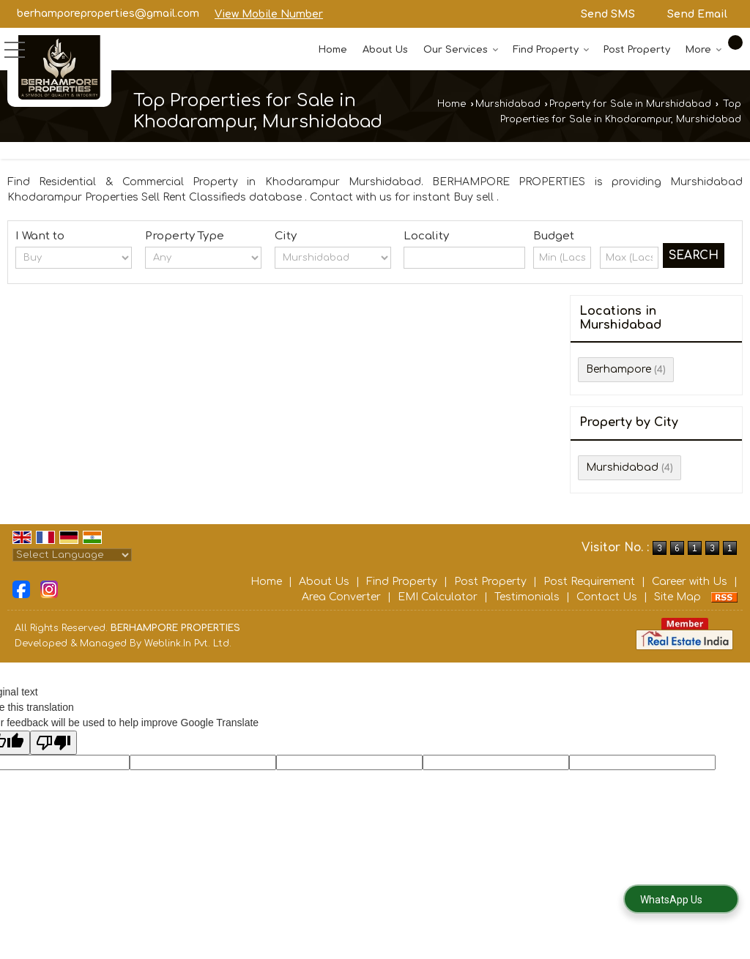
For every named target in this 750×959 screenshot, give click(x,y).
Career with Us (689, 581)
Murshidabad (508, 104)
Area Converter (341, 597)
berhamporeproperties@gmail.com (108, 13)
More (704, 50)
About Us (385, 50)
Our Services (461, 50)
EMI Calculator (438, 597)
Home (333, 50)
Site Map (677, 597)
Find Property (551, 50)
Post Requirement (589, 581)
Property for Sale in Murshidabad (630, 104)
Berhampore (618, 369)
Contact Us (606, 597)
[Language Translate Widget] (72, 554)
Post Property (637, 50)
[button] (269, 14)
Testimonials (527, 597)
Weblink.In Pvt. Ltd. (187, 643)
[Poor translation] (53, 743)
